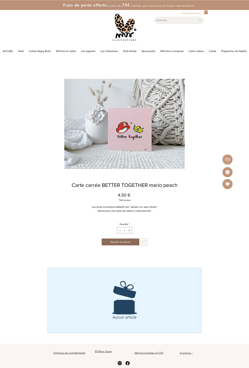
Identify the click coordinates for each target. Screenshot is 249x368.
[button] (206, 11)
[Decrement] (120, 230)
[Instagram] (120, 363)
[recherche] (174, 20)
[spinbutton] (125, 230)
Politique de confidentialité (69, 352)
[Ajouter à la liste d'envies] (144, 242)
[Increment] (130, 230)
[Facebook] (128, 363)
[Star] (227, 172)
